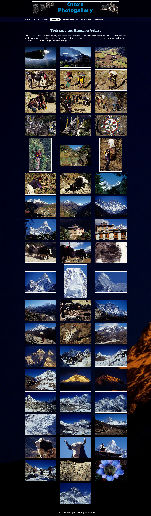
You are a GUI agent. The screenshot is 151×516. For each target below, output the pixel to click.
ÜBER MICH (99, 19)
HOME (27, 19)
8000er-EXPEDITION (70, 19)
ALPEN (36, 19)
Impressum (78, 513)
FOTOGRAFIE (86, 19)
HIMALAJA (55, 19)
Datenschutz (90, 513)
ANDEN (45, 19)
